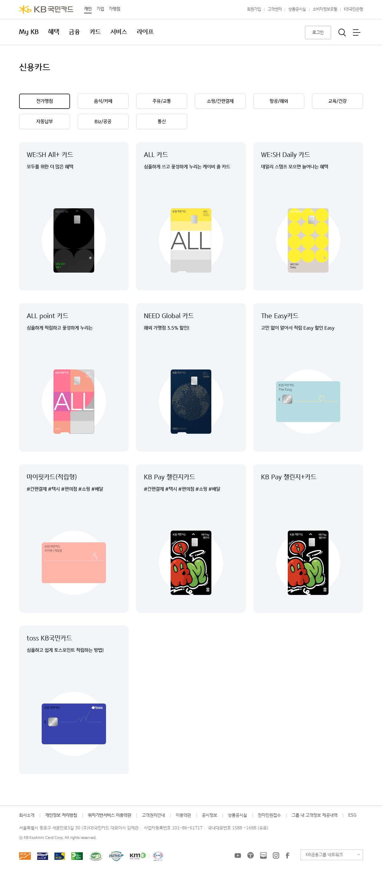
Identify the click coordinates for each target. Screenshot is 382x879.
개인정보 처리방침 (61, 815)
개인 (88, 9)
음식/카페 (103, 101)
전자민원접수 (269, 815)
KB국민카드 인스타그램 (276, 855)
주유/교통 (161, 101)
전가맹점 (44, 101)
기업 (100, 9)
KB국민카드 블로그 (263, 855)
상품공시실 (297, 9)
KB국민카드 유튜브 (238, 855)
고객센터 (275, 9)
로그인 (318, 32)
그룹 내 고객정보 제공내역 (314, 815)
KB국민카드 (46, 9)
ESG (352, 815)
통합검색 (342, 32)
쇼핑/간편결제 (220, 101)
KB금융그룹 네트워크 (324, 855)
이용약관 (183, 815)
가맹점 (114, 9)
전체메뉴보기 (356, 32)
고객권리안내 (153, 815)
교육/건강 (337, 101)
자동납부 (44, 121)
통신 (162, 121)
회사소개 (26, 815)
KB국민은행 (353, 9)
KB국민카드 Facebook (287, 855)
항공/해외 (279, 101)
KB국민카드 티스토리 (250, 855)
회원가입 (254, 9)
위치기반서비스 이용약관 (109, 815)
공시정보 (209, 815)
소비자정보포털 (325, 9)
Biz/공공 (103, 121)
